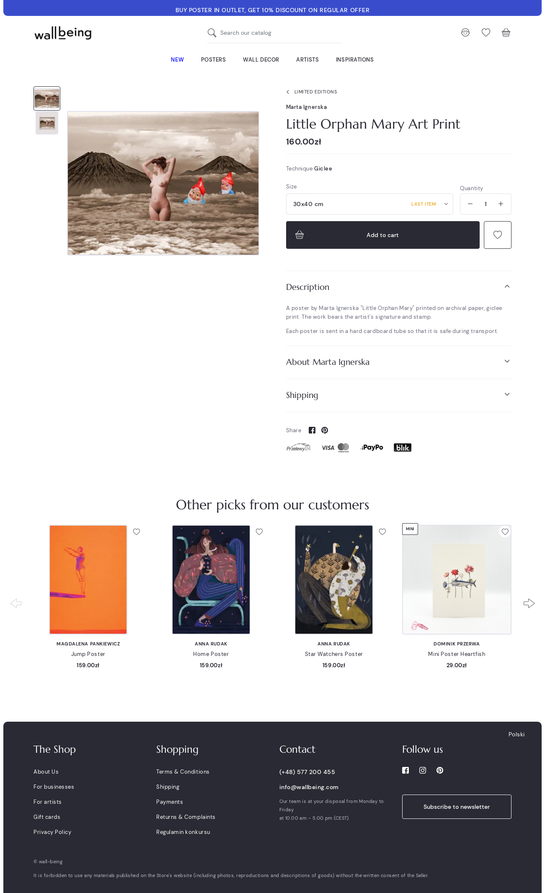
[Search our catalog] (214, 33)
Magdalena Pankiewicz (88, 644)
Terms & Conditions (182, 771)
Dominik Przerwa (457, 644)
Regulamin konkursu (183, 832)
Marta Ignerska (306, 107)
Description (399, 286)
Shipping (399, 394)
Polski (517, 734)
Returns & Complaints (185, 817)
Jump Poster (88, 654)
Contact (297, 749)
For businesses (54, 786)
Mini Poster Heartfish (456, 654)
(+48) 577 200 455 (307, 772)
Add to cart (346, 235)
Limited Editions (310, 92)
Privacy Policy (52, 832)
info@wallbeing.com (309, 787)
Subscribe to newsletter (457, 806)
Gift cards (47, 817)
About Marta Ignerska (399, 361)
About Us (46, 771)
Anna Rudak (211, 644)
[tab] (399, 287)
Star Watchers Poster (334, 654)
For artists (48, 801)
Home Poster (211, 654)
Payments (169, 801)
